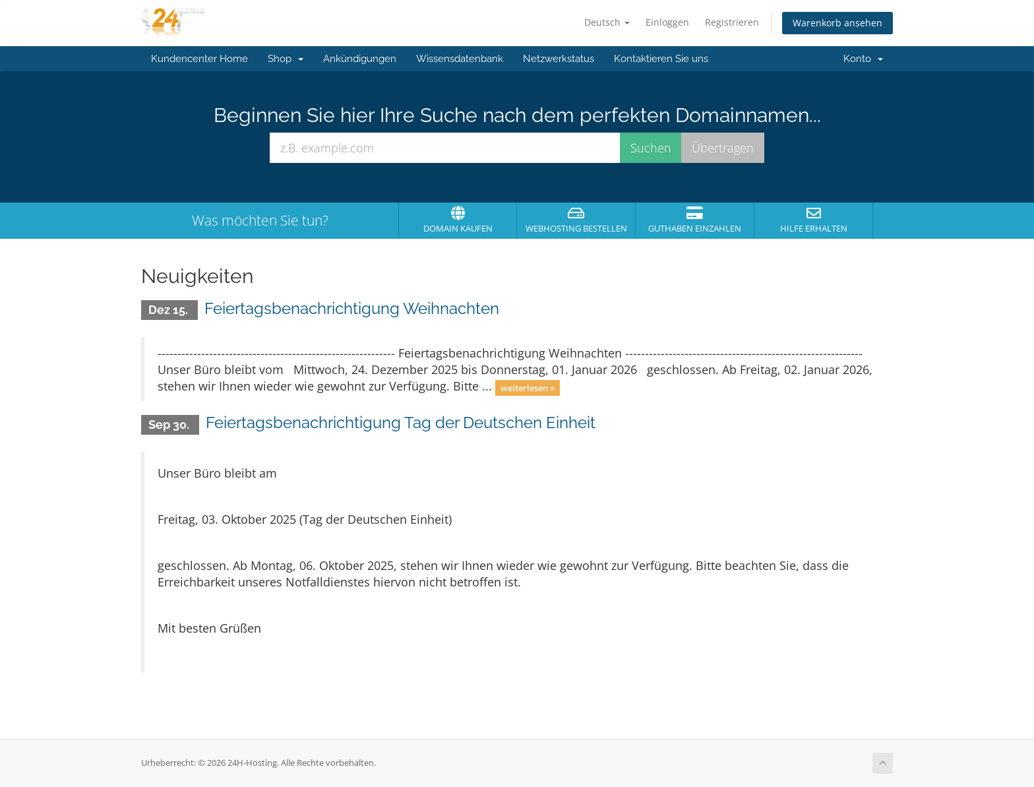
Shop (285, 59)
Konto (863, 59)
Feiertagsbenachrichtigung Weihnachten (351, 308)
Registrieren (732, 22)
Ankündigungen (359, 59)
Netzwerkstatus (558, 59)
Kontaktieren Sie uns (661, 59)
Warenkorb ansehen (837, 22)
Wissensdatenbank (459, 59)
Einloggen (667, 22)
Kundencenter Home (199, 59)
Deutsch (607, 22)
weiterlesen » (528, 387)
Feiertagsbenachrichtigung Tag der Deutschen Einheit (400, 422)
